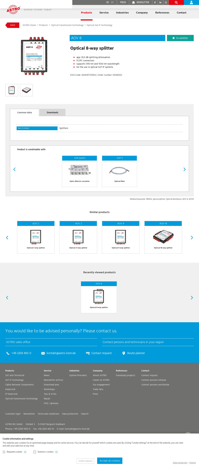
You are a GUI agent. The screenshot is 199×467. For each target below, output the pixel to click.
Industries (74, 391)
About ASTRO (100, 395)
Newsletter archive (53, 400)
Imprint (193, 463)
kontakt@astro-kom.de (58, 373)
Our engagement (101, 405)
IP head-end (11, 414)
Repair (47, 419)
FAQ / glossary (51, 423)
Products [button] (76, 11)
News (46, 395)
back (13, 25)
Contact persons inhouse (153, 400)
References (144, 11)
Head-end (10, 409)
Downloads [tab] (52, 114)
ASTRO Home (31, 25)
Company (98, 391)
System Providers (78, 395)
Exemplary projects (125, 395)
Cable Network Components (19, 405)
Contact (145, 391)
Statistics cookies (43, 452)
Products (45, 25)
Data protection (181, 463)
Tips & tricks (50, 414)
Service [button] (92, 11)
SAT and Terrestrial (14, 395)
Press (95, 414)
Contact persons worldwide (155, 405)
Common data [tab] (24, 114)
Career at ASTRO (101, 400)
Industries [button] (108, 11)
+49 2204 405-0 (20, 373)
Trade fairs (98, 409)
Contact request (96, 373)
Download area (51, 405)
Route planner (128, 373)
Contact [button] (161, 11)
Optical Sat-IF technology (100, 25)
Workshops (49, 409)
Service (47, 391)
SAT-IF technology (14, 400)
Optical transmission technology (68, 25)
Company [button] (126, 11)
